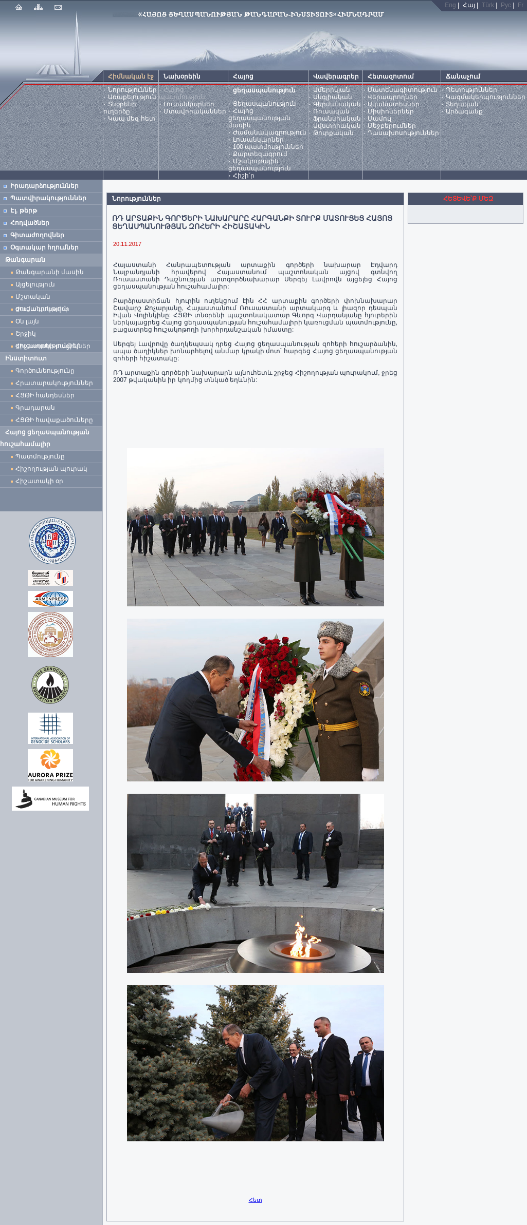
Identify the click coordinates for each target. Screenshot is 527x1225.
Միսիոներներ (391, 111)
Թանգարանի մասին (49, 272)
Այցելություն (35, 284)
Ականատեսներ (394, 104)
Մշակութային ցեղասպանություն (259, 165)
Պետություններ (471, 89)
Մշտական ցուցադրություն (41, 298)
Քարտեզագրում (260, 154)
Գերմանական (337, 104)
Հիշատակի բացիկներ (54, 346)
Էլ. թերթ (23, 210)
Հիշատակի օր (39, 481)
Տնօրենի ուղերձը (119, 108)
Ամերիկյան (331, 89)
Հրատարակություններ (54, 383)
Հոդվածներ (29, 222)
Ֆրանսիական (337, 118)
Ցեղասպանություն (264, 103)
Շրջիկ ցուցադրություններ (49, 335)
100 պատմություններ (268, 146)
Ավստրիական (337, 125)
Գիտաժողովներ (37, 235)
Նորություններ (132, 89)
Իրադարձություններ (44, 185)
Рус (506, 5)
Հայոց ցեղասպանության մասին (259, 118)
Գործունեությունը (45, 370)
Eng (450, 5)
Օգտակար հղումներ (44, 247)
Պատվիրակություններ (48, 198)
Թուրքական (333, 133)
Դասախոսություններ (403, 133)
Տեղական (462, 104)
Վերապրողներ (392, 97)
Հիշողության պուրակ (51, 468)
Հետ (255, 1200)
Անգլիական (332, 97)
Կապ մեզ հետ (131, 118)
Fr (520, 5)
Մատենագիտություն (403, 89)
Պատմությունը (40, 456)
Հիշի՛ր (244, 175)
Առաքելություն (132, 97)
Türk (488, 5)
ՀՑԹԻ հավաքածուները (54, 420)
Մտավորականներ (194, 111)
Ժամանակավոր (42, 309)
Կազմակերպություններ (485, 97)
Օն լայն (29, 321)
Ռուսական (331, 111)
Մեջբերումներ (392, 125)
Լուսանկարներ (188, 104)
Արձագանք (464, 111)
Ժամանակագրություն (269, 132)
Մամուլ (379, 118)
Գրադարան (35, 407)
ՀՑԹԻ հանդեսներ (46, 395)
